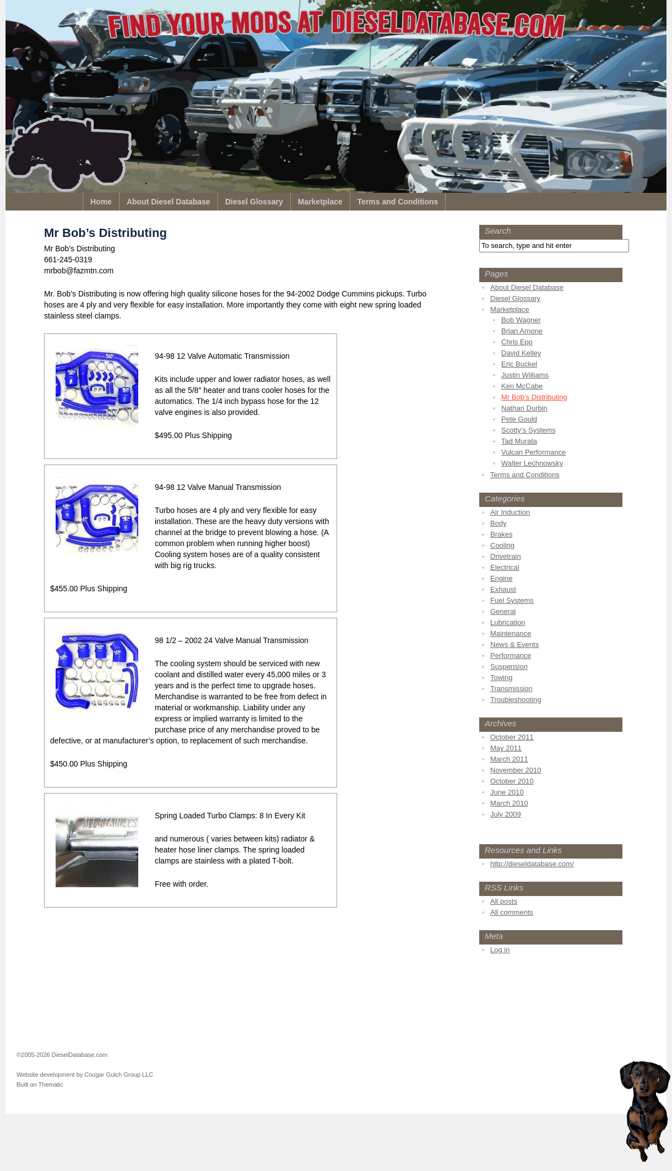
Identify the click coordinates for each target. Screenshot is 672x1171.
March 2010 (509, 803)
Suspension (509, 666)
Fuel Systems (512, 600)
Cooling (502, 545)
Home (101, 201)
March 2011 (509, 759)
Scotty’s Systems (528, 430)
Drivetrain (505, 556)
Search (498, 230)
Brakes (501, 534)
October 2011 (512, 737)
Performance (510, 655)
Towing (501, 677)
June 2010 (507, 792)
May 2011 (506, 748)
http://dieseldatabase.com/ (532, 864)
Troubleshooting (515, 699)
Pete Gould (519, 419)
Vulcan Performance (533, 452)
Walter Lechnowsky (532, 463)
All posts (503, 901)
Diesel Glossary (254, 201)
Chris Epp (517, 342)
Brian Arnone (522, 331)
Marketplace (320, 201)
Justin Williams (525, 375)
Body (498, 523)
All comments (511, 912)
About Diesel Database (168, 201)
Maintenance (510, 633)
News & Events (514, 644)
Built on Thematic (40, 1084)
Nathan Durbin (524, 408)
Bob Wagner (521, 320)
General (503, 611)
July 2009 (505, 814)
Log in (500, 950)
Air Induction (510, 512)
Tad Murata (519, 441)
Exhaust (503, 589)
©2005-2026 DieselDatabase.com (62, 1054)
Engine (501, 578)
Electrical (504, 567)
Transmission (511, 688)
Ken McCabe (522, 386)
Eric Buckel (519, 364)
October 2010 (512, 781)
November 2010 (515, 770)
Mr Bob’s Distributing (534, 397)
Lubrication (507, 622)
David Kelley (521, 353)
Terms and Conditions (397, 201)
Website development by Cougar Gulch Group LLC (85, 1074)
